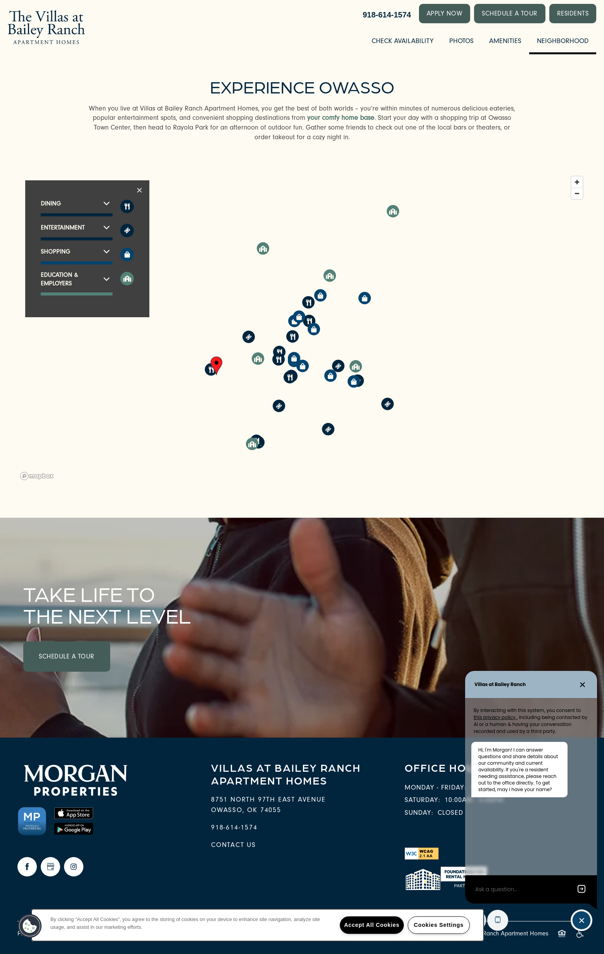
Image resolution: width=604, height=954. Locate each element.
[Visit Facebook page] (27, 866)
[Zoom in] (577, 182)
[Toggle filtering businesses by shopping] (127, 254)
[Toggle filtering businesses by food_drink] (127, 206)
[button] (445, 13)
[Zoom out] (577, 193)
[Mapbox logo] (37, 476)
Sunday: (419, 813)
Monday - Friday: (435, 787)
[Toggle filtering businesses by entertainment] (127, 230)
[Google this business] (50, 866)
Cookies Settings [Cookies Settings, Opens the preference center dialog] (439, 925)
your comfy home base (340, 118)
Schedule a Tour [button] (67, 656)
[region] (302, 328)
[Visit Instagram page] (73, 866)
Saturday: (422, 800)
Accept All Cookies (372, 925)
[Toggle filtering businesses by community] (127, 278)
